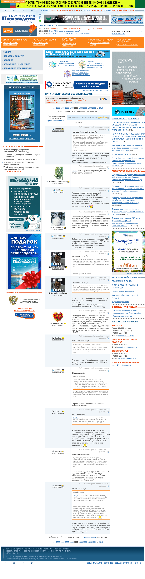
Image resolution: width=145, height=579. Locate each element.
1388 (81, 108)
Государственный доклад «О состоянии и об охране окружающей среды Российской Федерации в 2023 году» (128, 177)
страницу (76, 102)
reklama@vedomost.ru (127, 358)
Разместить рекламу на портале (95, 90)
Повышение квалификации (17, 68)
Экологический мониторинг (40, 44)
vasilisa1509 (58, 323)
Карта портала (118, 34)
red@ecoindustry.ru (126, 336)
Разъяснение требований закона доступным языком (66, 63)
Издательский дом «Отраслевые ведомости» (31, 557)
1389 (85, 108)
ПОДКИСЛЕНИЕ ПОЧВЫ (122, 281)
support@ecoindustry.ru (121, 365)
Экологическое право (127, 45)
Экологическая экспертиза (69, 40)
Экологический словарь (124, 277)
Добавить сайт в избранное (100, 563)
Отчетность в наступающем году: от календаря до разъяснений (75, 28)
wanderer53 (58, 227)
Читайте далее (12, 171)
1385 (67, 108)
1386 (72, 108)
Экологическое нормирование (10, 44)
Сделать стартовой (124, 563)
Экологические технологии (69, 45)
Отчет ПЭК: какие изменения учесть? (64, 31)
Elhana (58, 129)
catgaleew (58, 236)
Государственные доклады (126, 171)
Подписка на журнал (21, 87)
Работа (68, 551)
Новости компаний (40, 551)
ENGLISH (138, 563)
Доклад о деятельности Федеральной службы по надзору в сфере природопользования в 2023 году (127, 200)
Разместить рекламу (33, 230)
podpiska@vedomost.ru (127, 347)
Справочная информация (16, 64)
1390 (90, 108)
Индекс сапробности (120, 302)
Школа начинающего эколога (125, 310)
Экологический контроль (15, 40)
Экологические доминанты (123, 291)
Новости (26, 551)
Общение (8, 60)
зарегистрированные (55, 120)
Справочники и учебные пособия (127, 313)
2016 (101, 108)
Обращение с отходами (44, 40)
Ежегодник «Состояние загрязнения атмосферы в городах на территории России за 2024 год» (127, 147)
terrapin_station (58, 267)
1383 (58, 108)
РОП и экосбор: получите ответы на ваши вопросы (69, 33)
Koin (58, 190)
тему (70, 102)
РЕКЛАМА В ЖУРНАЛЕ (33, 549)
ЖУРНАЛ (9, 549)
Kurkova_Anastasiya (58, 181)
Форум (8, 553)
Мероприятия (57, 551)
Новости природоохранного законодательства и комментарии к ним (95, 64)
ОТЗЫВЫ (86, 10)
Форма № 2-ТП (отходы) (122, 154)
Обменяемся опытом (54, 100)
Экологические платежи (101, 40)
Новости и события (13, 56)
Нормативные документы (125, 119)
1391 (94, 108)
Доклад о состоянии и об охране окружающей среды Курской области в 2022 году (128, 211)
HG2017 (58, 338)
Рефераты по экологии (122, 316)
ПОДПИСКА (18, 549)
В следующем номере (12, 146)
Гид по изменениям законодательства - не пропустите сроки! (81, 72)
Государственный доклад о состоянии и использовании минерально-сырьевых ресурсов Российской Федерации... (128, 188)
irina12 (58, 451)
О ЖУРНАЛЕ (44, 10)
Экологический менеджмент (124, 41)
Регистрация (21, 30)
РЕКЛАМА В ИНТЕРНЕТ (52, 549)
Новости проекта (48, 25)
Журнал (7, 52)
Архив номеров (16, 139)
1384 (63, 108)
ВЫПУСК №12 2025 (22, 94)
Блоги (15, 553)
